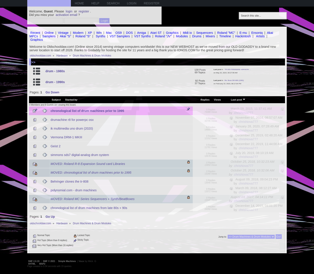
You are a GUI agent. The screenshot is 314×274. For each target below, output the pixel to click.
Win (99, 32)
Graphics (172, 32)
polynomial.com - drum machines (74, 190)
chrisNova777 (243, 113)
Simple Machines (67, 261)
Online (49, 32)
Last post (238, 99)
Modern (78, 32)
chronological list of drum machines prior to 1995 (87, 111)
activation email (66, 15)
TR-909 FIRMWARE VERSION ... (238, 69)
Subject (56, 99)
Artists (260, 36)
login (69, 11)
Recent (35, 32)
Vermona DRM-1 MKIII (66, 137)
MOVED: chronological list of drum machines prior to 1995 (91, 172)
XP (90, 32)
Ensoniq (257, 32)
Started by (71, 99)
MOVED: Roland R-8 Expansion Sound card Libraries (88, 164)
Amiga (141, 32)
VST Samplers (120, 36)
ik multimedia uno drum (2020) (72, 128)
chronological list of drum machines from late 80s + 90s (89, 208)
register (84, 11)
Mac (109, 32)
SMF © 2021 (49, 261)
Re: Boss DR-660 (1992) (234, 80)
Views (217, 99)
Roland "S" (82, 36)
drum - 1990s (55, 82)
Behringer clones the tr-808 (70, 181)
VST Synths (142, 36)
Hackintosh (243, 36)
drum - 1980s (55, 71)
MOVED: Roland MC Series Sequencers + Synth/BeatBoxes (93, 199)
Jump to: (222, 237)
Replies (205, 99)
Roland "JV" (163, 36)
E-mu (243, 32)
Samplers (49, 36)
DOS (129, 32)
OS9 (118, 32)
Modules (182, 36)
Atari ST (156, 32)
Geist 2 (56, 146)
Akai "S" (65, 36)
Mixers (210, 36)
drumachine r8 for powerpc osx (72, 120)
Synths (100, 36)
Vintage (63, 32)
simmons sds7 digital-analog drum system (80, 155)
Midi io (187, 32)
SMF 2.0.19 (33, 261)
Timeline (225, 36)
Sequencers (204, 32)
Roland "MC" (226, 32)
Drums (196, 36)
